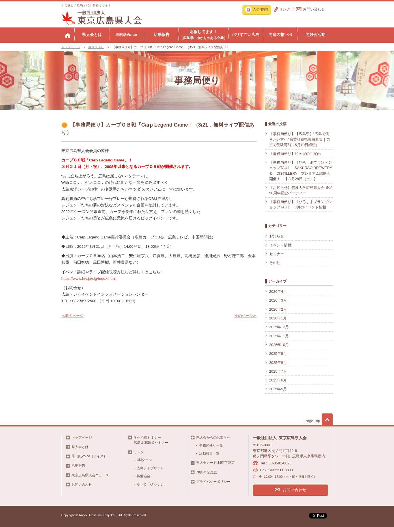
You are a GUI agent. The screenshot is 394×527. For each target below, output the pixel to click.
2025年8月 (278, 362)
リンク (284, 9)
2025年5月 (278, 389)
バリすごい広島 (245, 34)
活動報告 (161, 34)
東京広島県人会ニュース (90, 475)
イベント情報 (280, 245)
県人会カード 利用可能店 (215, 463)
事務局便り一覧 (211, 445)
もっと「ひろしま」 (152, 484)
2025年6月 (278, 380)
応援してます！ (203, 34)
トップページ (70, 47)
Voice (126, 34)
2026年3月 (278, 300)
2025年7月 (278, 371)
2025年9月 (278, 353)
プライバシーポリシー (213, 482)
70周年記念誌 (206, 472)
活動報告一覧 (209, 453)
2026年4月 (278, 291)
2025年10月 (279, 345)
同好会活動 (315, 34)
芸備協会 (143, 476)
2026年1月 (278, 318)
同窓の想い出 (280, 34)
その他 (274, 263)
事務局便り (96, 47)
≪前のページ (72, 315)
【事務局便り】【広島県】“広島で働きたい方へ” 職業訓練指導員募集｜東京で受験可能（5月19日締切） (299, 139)
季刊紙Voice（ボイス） (89, 456)
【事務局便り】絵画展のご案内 (295, 154)
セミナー (276, 254)
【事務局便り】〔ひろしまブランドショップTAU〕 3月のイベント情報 (300, 205)
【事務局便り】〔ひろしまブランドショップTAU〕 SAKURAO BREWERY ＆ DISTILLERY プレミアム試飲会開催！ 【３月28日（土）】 (300, 170)
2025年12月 (279, 327)
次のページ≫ (245, 315)
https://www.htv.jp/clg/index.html (88, 278)
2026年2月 (278, 309)
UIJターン (144, 460)
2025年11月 (279, 336)
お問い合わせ (314, 9)
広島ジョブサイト (150, 468)
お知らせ (276, 236)
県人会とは (92, 34)
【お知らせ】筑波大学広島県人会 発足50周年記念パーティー (301, 190)
